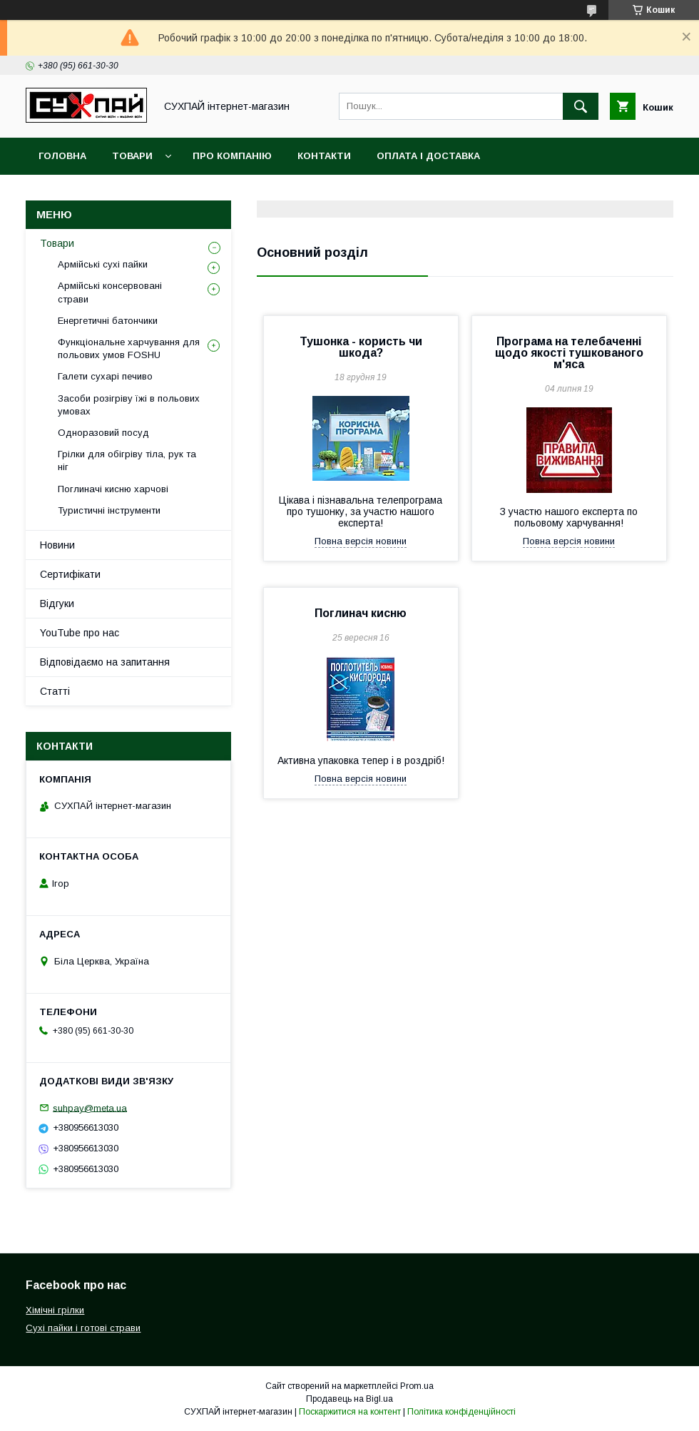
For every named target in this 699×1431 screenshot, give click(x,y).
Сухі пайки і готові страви (83, 1328)
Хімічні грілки (55, 1310)
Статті (55, 691)
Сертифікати (70, 574)
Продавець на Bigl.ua (349, 1399)
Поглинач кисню (361, 613)
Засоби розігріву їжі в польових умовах (129, 405)
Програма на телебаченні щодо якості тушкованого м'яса (569, 352)
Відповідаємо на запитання (105, 662)
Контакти (324, 156)
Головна (62, 156)
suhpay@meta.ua (90, 1107)
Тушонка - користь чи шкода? (361, 347)
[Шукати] (580, 106)
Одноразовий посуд (103, 432)
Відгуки (57, 603)
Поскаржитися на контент (350, 1412)
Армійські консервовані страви (110, 292)
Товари (132, 156)
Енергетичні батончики (108, 320)
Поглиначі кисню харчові (113, 489)
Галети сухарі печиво (105, 376)
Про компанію (232, 156)
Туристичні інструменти (109, 510)
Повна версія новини (361, 541)
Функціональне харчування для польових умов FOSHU (129, 348)
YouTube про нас (79, 632)
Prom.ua (417, 1386)
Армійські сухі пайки (103, 264)
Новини (57, 545)
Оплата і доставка (428, 156)
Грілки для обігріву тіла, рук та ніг (127, 460)
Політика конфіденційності (461, 1412)
